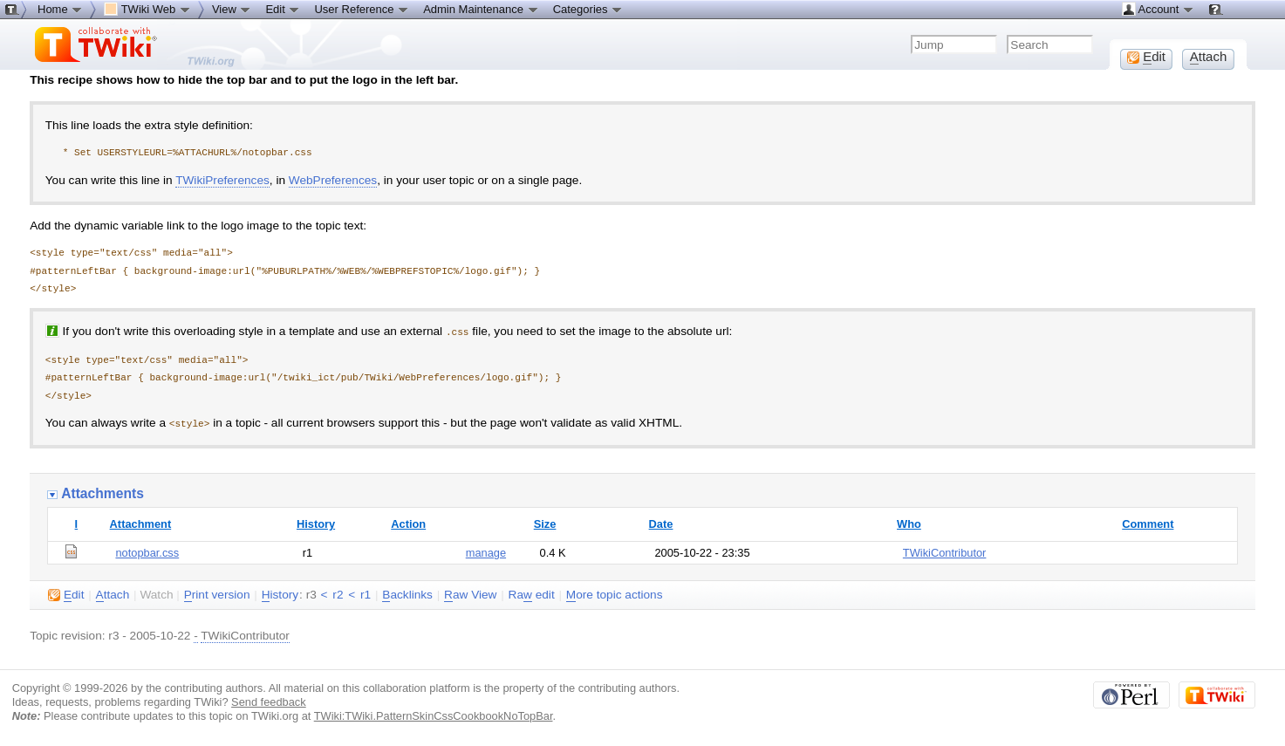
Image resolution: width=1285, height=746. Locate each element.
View (232, 9)
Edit (282, 9)
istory (280, 593)
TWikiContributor (945, 551)
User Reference (361, 9)
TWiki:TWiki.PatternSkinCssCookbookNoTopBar (433, 714)
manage (486, 551)
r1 (365, 592)
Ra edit (532, 593)
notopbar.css (147, 551)
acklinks (407, 593)
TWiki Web (147, 9)
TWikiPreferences (222, 180)
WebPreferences (333, 180)
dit (66, 593)
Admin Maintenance (481, 9)
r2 (337, 592)
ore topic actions (614, 593)
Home (60, 9)
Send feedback (268, 700)
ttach (113, 593)
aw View (470, 593)
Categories (588, 9)
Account (1158, 9)
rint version (217, 593)
